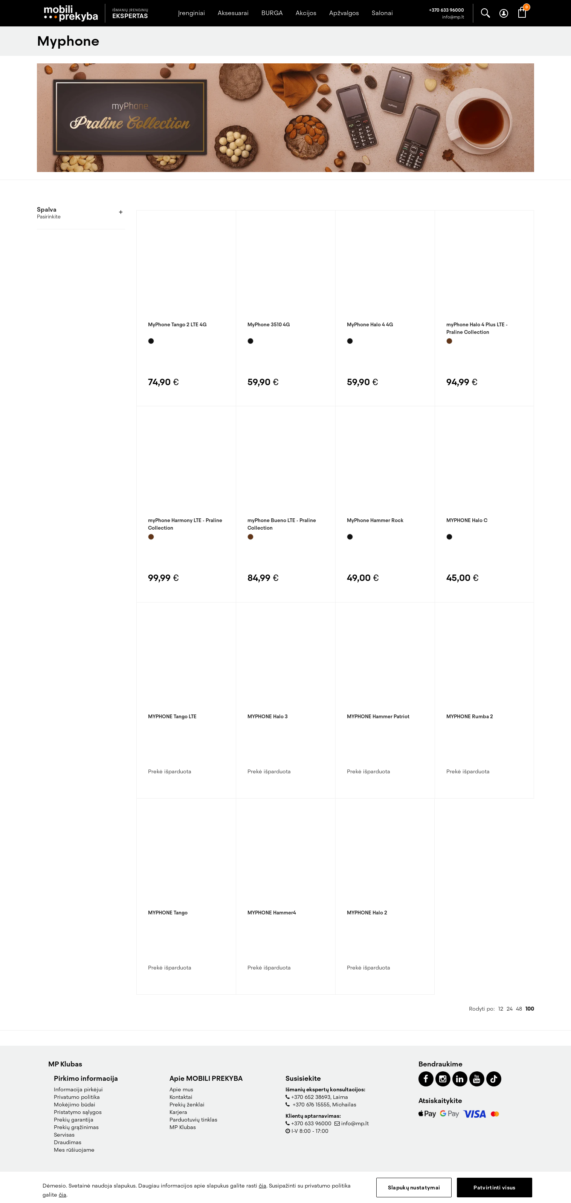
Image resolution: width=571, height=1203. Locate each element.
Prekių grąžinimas (76, 1127)
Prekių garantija (73, 1119)
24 (510, 1008)
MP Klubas (182, 1127)
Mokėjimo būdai (74, 1104)
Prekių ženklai (187, 1104)
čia (262, 1185)
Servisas (64, 1134)
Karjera (178, 1112)
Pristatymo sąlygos (78, 1112)
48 (519, 1008)
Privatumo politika (77, 1097)
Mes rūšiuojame (74, 1149)
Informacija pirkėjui (78, 1089)
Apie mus (181, 1089)
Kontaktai (180, 1097)
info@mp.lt (355, 1123)
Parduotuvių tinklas (193, 1119)
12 (500, 1008)
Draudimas (67, 1142)
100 (529, 1008)
